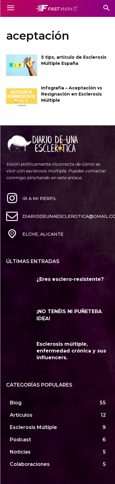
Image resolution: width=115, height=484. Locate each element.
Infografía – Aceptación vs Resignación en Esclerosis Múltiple (71, 94)
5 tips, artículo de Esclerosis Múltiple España (73, 60)
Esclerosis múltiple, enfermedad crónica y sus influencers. (71, 351)
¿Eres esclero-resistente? (70, 279)
